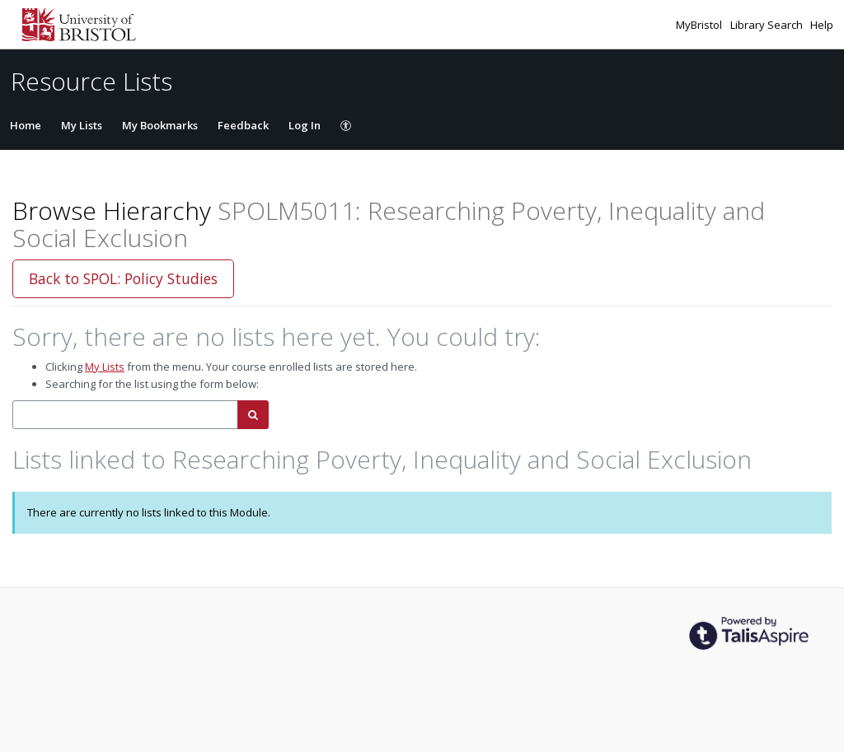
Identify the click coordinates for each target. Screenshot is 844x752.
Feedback (243, 125)
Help (821, 24)
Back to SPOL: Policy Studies (123, 278)
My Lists (81, 125)
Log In (304, 125)
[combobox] (125, 414)
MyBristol (700, 24)
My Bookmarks (160, 125)
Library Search (767, 24)
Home (25, 125)
